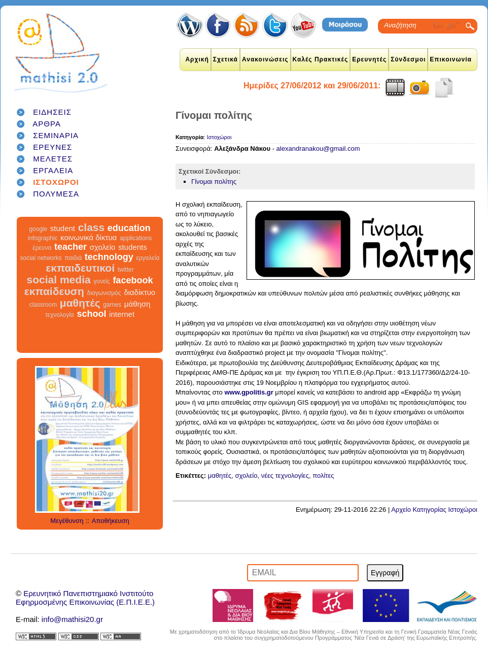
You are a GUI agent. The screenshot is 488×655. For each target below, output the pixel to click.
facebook (133, 280)
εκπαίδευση (54, 291)
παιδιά (73, 258)
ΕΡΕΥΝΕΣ (52, 147)
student (62, 228)
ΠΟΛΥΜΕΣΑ (56, 193)
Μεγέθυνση (66, 521)
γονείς (101, 281)
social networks (41, 258)
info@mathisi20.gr (72, 619)
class (91, 227)
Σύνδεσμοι (408, 59)
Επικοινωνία (451, 59)
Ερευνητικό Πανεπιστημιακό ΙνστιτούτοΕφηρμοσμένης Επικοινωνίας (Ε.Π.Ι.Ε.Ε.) (85, 597)
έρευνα (41, 248)
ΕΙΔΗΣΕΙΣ (52, 112)
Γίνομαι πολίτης (213, 181)
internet (121, 314)
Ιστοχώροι (219, 137)
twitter (126, 270)
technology (109, 256)
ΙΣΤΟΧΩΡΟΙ (56, 182)
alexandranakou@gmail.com (318, 148)
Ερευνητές (369, 59)
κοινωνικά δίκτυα (88, 237)
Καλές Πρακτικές (320, 59)
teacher (70, 246)
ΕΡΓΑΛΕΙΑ (53, 170)
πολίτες (323, 475)
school (91, 313)
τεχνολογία (59, 315)
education (129, 228)
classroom (43, 305)
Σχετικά (225, 59)
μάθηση (137, 304)
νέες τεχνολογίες (285, 475)
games (112, 305)
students (132, 247)
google (38, 229)
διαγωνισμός (104, 293)
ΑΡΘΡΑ (46, 123)
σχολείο (103, 247)
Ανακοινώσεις (265, 59)
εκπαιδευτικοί (80, 268)
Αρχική (196, 59)
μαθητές (80, 303)
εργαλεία (147, 258)
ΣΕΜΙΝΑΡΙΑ (56, 135)
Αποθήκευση (110, 521)
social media (59, 279)
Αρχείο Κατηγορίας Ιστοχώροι (434, 509)
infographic (43, 238)
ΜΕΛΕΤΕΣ (53, 158)
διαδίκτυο (139, 292)
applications (136, 238)
